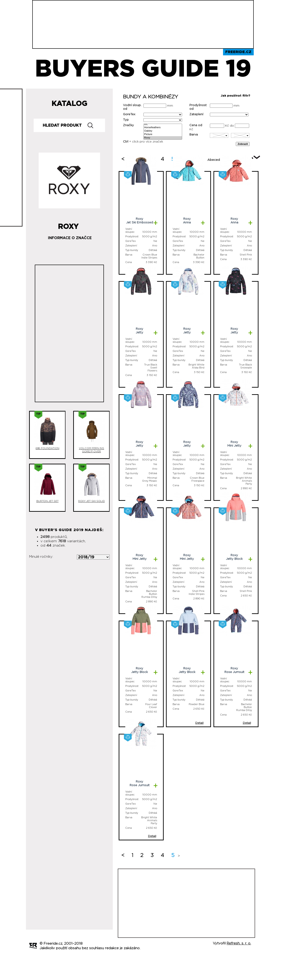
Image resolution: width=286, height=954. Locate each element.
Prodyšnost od (198, 107)
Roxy (163, 138)
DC (163, 124)
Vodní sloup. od (132, 107)
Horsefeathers (163, 127)
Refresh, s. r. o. (239, 943)
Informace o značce (70, 238)
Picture (163, 134)
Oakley (163, 131)
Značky (128, 125)
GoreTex (129, 114)
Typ (126, 119)
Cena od (195, 125)
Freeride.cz (238, 52)
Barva (193, 134)
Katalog (69, 103)
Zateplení (196, 114)
